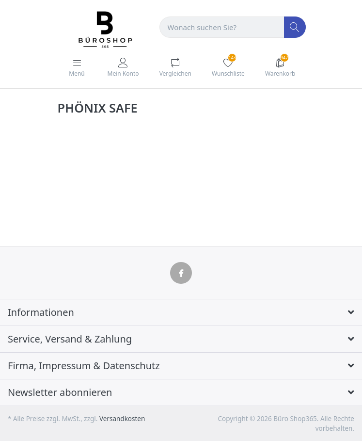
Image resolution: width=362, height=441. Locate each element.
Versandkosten (122, 418)
